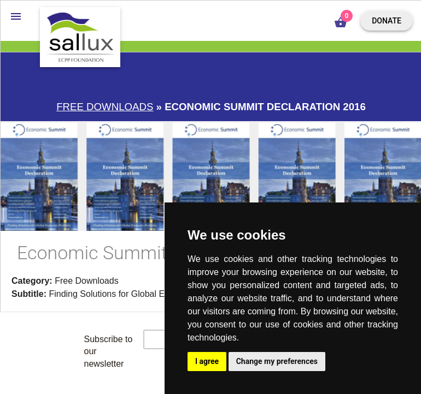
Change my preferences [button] (277, 361)
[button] (16, 16)
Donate (386, 20)
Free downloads (104, 106)
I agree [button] (207, 361)
